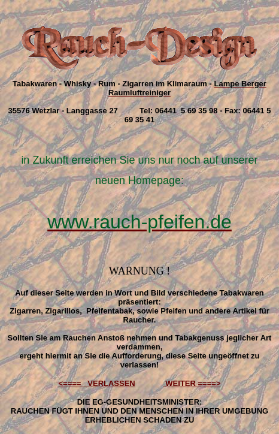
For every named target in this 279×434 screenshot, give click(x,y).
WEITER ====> (192, 383)
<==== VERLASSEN (97, 383)
